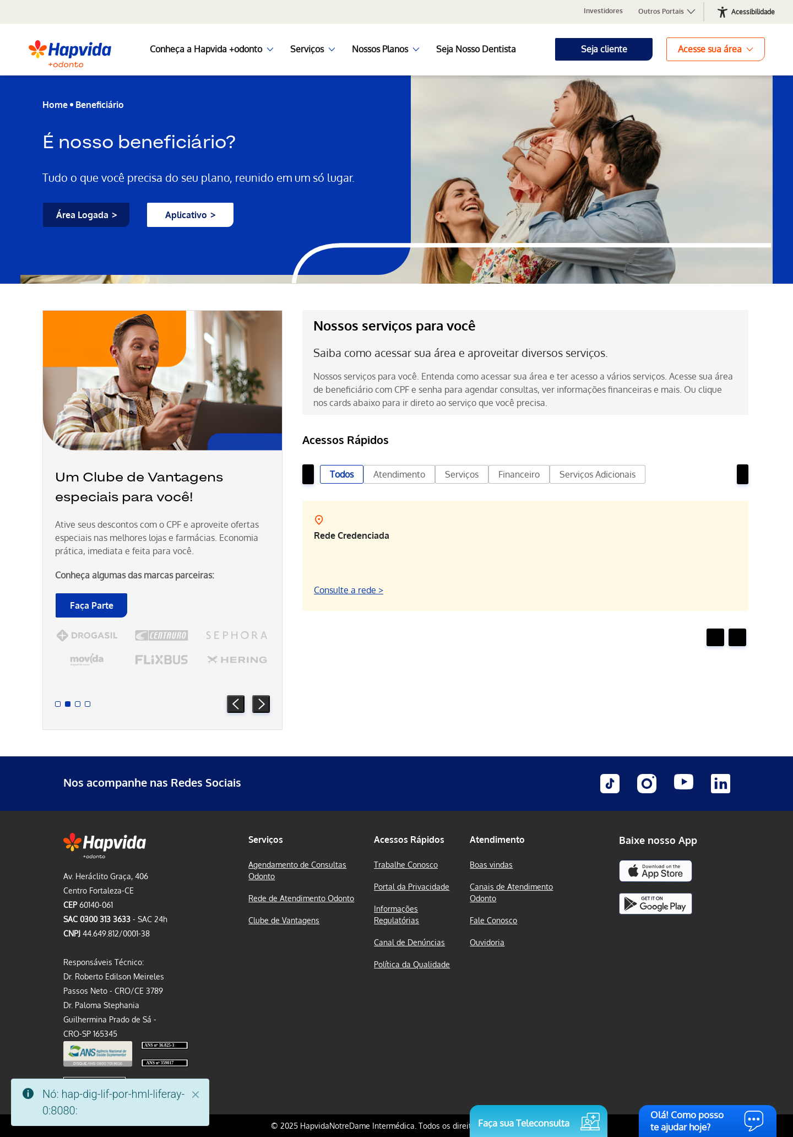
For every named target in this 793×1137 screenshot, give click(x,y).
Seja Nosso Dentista (476, 49)
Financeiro (519, 474)
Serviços (462, 474)
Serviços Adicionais (598, 474)
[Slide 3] (77, 704)
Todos (342, 474)
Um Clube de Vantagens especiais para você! (139, 487)
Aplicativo (186, 214)
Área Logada (82, 214)
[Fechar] (195, 1094)
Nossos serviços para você (394, 325)
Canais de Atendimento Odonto (511, 892)
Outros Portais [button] (667, 11)
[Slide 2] (67, 704)
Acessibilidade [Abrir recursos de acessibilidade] (753, 12)
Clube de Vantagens (283, 920)
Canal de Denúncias (409, 942)
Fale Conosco (493, 920)
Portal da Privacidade (411, 886)
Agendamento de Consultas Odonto (297, 870)
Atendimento (399, 474)
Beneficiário (99, 104)
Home (55, 104)
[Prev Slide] (236, 704)
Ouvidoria (487, 942)
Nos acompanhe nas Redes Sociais (152, 782)
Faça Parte (91, 605)
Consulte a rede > (348, 589)
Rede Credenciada (351, 535)
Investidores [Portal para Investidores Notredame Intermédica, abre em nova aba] (603, 11)
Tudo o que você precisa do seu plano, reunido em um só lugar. (198, 177)
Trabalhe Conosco (406, 864)
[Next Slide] (261, 704)
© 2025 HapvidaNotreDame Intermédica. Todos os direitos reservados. (397, 1125)
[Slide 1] (58, 704)
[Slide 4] (87, 704)
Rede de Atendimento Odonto (301, 898)
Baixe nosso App (658, 840)
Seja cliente (604, 49)
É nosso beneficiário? (139, 142)
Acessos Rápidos (409, 839)
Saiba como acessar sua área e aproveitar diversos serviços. (460, 352)
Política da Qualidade (412, 964)
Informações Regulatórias (396, 914)
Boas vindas (491, 864)
